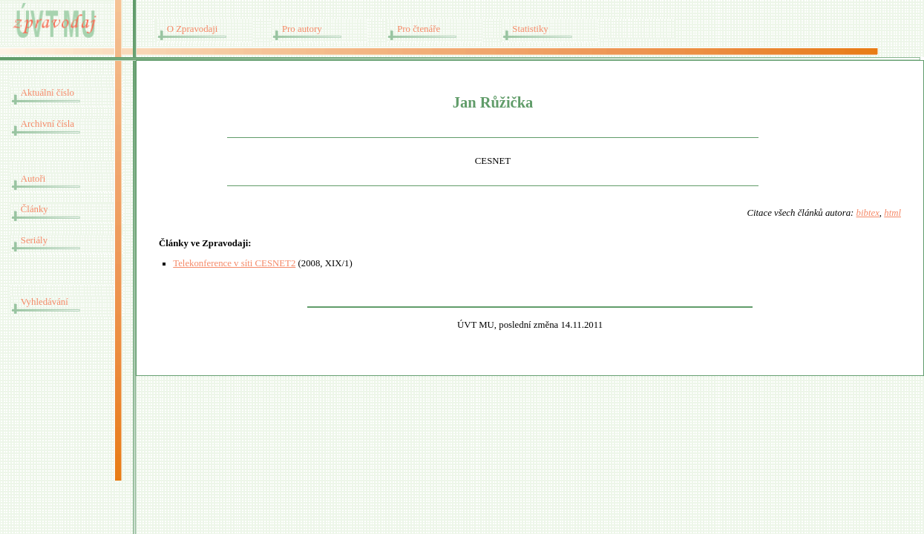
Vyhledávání (44, 302)
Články (34, 209)
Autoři (33, 179)
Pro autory (302, 29)
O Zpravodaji (192, 29)
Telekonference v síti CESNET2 (234, 263)
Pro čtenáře (418, 29)
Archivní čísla (47, 124)
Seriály (34, 240)
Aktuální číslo (47, 93)
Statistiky (530, 29)
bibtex (867, 213)
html (892, 213)
